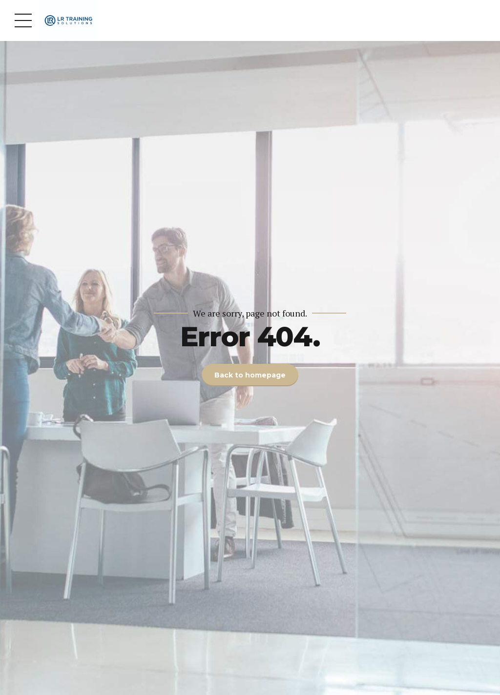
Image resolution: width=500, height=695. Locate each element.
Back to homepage (250, 375)
